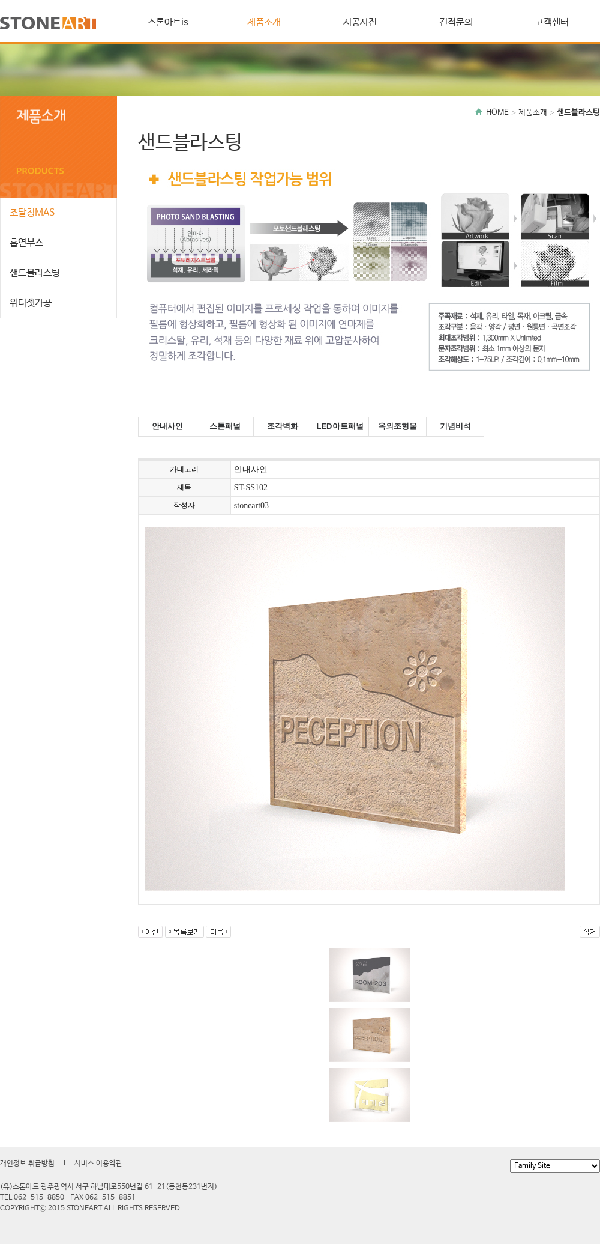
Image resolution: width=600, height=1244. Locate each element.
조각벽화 (282, 426)
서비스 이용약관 (98, 1163)
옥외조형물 (397, 426)
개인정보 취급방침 (27, 1163)
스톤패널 (225, 426)
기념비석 (455, 426)
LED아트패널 (340, 426)
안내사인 (167, 426)
